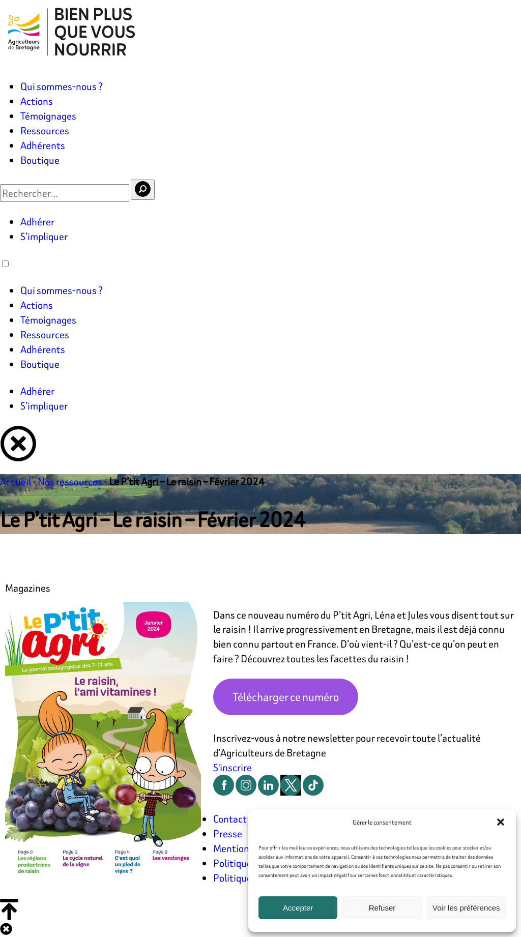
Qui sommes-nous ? (61, 86)
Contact (230, 818)
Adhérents (42, 145)
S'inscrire (232, 767)
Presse (227, 833)
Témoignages (48, 115)
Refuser (382, 907)
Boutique (40, 160)
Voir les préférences (466, 907)
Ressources (44, 130)
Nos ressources (70, 481)
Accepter (298, 907)
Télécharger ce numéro (286, 697)
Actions (36, 101)
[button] (501, 822)
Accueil (15, 481)
